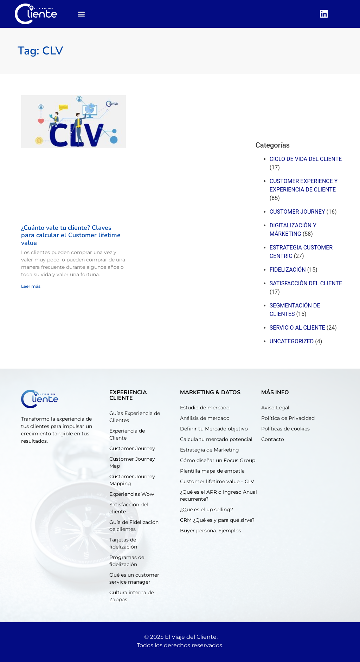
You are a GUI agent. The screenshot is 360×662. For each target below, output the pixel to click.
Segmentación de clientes (295, 309)
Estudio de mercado (205, 407)
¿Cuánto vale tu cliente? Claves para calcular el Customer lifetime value (71, 235)
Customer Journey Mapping (132, 480)
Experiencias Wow (131, 494)
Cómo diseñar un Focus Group (217, 460)
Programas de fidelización (126, 560)
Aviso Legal (275, 407)
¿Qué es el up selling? (206, 509)
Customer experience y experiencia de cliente (304, 185)
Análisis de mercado (205, 418)
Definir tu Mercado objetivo (214, 429)
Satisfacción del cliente (306, 283)
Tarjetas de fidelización (123, 543)
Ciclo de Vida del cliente (306, 159)
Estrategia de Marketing (209, 450)
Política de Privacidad (288, 418)
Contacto (272, 439)
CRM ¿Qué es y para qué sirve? (217, 520)
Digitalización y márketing (293, 229)
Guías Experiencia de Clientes (134, 416)
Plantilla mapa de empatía (212, 471)
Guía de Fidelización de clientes (134, 525)
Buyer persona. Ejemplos (210, 530)
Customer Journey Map (132, 462)
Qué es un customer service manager (134, 578)
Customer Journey (132, 448)
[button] (81, 14)
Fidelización (288, 269)
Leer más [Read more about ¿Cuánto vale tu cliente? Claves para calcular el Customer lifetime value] (30, 286)
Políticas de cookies (285, 429)
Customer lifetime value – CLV (217, 481)
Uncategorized (292, 341)
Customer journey (297, 211)
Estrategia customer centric (301, 251)
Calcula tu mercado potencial (216, 439)
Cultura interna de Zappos (131, 596)
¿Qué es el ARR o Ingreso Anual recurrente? (218, 495)
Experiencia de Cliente (127, 434)
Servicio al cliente (297, 327)
